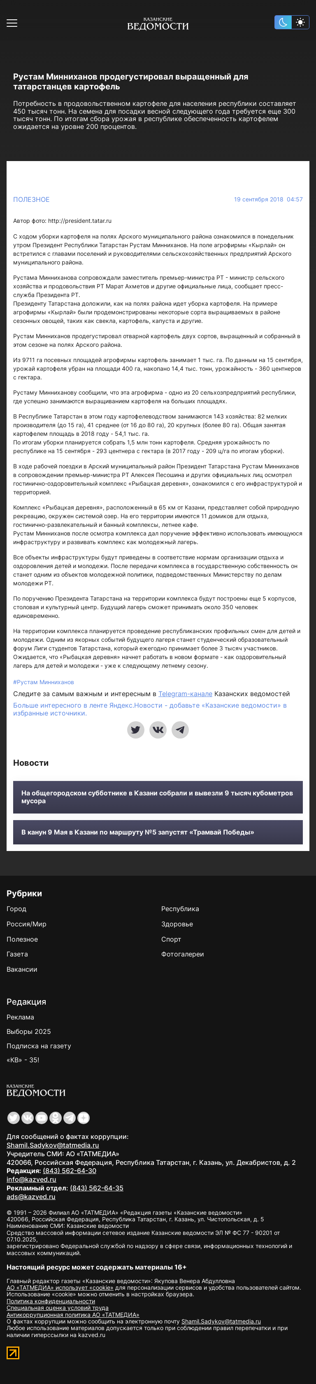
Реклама (20, 1017)
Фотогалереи (182, 954)
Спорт (171, 939)
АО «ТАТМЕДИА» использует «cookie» (60, 1287)
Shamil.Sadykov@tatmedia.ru (53, 1145)
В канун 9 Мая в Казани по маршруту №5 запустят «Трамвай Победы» (137, 832)
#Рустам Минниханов (43, 681)
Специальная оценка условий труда (58, 1307)
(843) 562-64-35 (96, 1188)
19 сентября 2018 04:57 (268, 199)
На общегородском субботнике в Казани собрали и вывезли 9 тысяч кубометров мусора (157, 797)
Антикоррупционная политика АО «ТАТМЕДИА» (73, 1314)
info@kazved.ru (31, 1179)
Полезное (31, 199)
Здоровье (177, 924)
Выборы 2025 (29, 1031)
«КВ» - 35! (23, 1060)
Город (16, 909)
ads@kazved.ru (31, 1196)
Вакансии (22, 969)
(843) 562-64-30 (69, 1171)
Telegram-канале (185, 694)
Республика (180, 909)
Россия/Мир (26, 924)
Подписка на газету (39, 1046)
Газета (17, 954)
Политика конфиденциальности (51, 1301)
